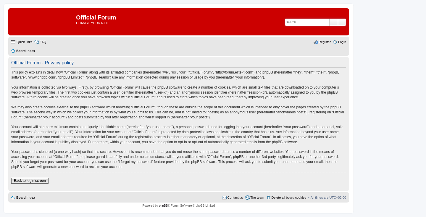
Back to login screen (30, 181)
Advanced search (342, 22)
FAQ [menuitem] (43, 42)
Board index (25, 197)
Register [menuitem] (325, 42)
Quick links (24, 42)
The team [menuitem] (257, 197)
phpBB (163, 205)
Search (333, 22)
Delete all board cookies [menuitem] (289, 197)
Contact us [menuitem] (235, 197)
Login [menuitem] (342, 42)
